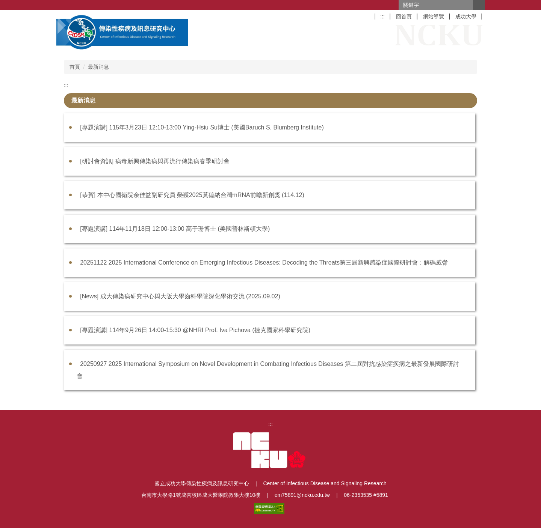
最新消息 (98, 67)
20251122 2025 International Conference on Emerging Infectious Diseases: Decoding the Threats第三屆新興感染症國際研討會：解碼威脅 (264, 262)
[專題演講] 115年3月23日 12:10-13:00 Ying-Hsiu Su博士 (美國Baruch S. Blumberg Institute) (202, 127)
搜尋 (479, 5)
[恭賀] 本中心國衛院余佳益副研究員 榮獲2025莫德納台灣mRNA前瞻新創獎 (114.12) (192, 195)
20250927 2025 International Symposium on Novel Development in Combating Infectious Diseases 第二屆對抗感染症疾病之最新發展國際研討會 (268, 370)
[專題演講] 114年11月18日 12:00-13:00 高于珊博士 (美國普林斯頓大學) (175, 229)
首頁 (75, 67)
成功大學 (465, 17)
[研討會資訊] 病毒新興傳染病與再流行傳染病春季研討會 (154, 161)
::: (382, 17)
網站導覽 (433, 17)
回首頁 (404, 17)
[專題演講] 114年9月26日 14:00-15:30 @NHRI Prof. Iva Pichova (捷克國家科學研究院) (195, 330)
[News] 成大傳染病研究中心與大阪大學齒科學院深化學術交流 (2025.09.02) (180, 296)
